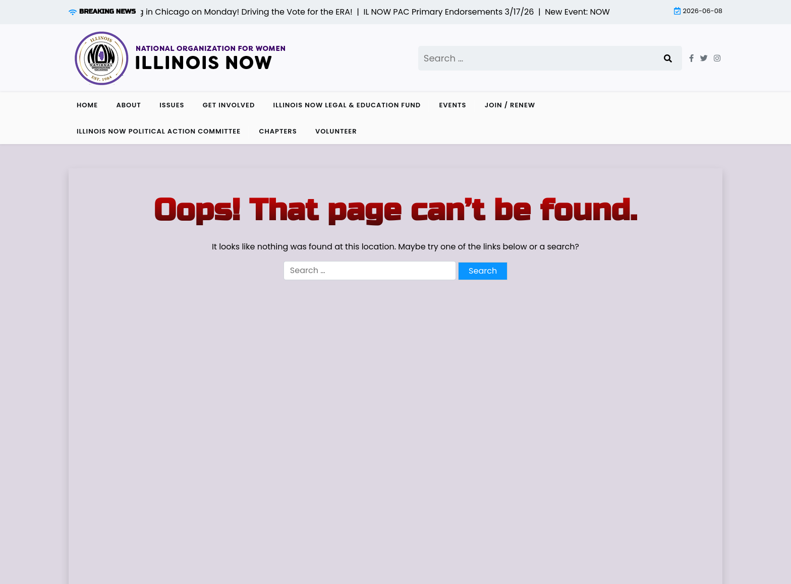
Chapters (278, 131)
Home (87, 105)
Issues (171, 105)
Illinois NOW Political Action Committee (159, 131)
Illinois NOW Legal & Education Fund (347, 105)
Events (452, 105)
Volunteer (336, 131)
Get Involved (229, 105)
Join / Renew (510, 105)
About (128, 105)
